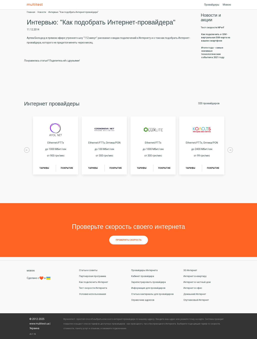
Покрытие (67, 168)
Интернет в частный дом (197, 282)
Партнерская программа (92, 276)
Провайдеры (211, 4)
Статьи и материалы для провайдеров (152, 294)
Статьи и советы (88, 270)
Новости (41, 12)
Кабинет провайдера (142, 276)
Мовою (227, 4)
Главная (31, 12)
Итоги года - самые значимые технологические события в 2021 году (212, 52)
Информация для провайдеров (148, 288)
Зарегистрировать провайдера (148, 282)
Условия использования (92, 294)
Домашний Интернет (194, 294)
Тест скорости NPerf (212, 27)
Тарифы (44, 168)
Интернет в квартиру (194, 276)
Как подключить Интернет (93, 282)
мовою (31, 270)
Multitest (36, 4)
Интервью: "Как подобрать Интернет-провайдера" (73, 12)
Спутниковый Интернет (196, 300)
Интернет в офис (192, 288)
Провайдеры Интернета (144, 270)
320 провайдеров (209, 103)
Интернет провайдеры (51, 104)
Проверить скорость (129, 240)
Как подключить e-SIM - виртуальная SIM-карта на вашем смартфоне (215, 37)
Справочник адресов (142, 300)
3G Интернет (190, 270)
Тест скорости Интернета (93, 288)
